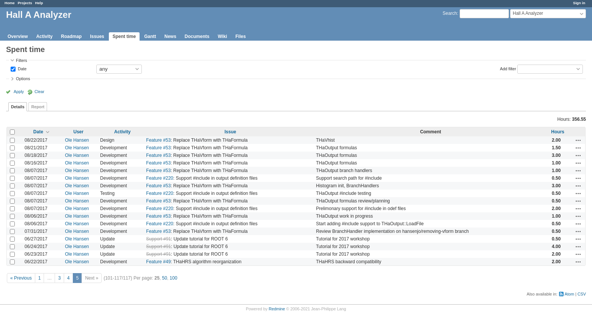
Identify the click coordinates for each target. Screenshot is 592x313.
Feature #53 (158, 140)
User (79, 131)
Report (37, 106)
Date (22, 68)
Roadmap (71, 36)
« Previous (21, 278)
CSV (582, 294)
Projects (25, 3)
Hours (557, 131)
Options (23, 78)
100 (173, 278)
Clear (39, 91)
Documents (197, 36)
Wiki (222, 36)
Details (17, 106)
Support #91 (158, 239)
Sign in (579, 3)
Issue (230, 131)
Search (450, 13)
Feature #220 (159, 178)
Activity (44, 36)
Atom (569, 294)
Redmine (277, 309)
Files (241, 36)
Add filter (508, 68)
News (170, 36)
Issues (97, 36)
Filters (21, 60)
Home (10, 3)
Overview (18, 36)
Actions (578, 140)
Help (39, 3)
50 (164, 278)
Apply (19, 91)
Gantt (150, 36)
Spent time (124, 36)
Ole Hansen (77, 140)
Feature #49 (158, 261)
